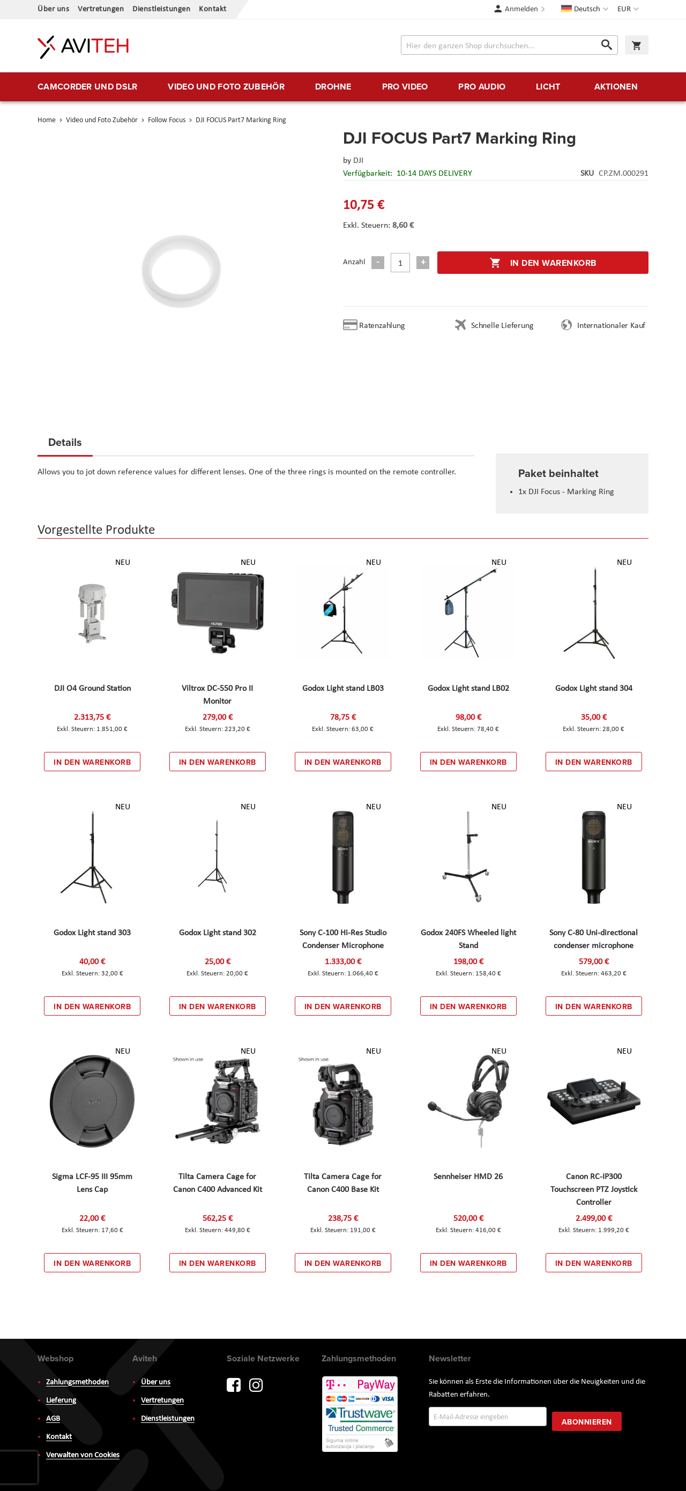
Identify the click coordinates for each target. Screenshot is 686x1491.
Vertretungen (101, 9)
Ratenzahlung (382, 326)
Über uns (53, 9)
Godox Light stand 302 (217, 933)
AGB (53, 1419)
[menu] (343, 86)
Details (65, 442)
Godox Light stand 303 (92, 933)
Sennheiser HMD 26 (468, 1177)
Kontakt (213, 9)
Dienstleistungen (161, 9)
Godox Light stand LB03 (343, 688)
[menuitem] (87, 86)
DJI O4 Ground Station (92, 688)
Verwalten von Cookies (83, 1455)
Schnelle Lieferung (502, 326)
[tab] (65, 445)
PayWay (361, 1415)
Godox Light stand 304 (593, 688)
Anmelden (521, 9)
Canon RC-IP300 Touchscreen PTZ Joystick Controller (593, 1190)
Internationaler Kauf (611, 326)
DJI (358, 160)
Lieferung (61, 1401)
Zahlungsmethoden (77, 1382)
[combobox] (509, 45)
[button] (629, 9)
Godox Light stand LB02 (468, 688)
